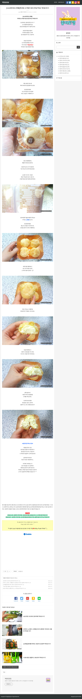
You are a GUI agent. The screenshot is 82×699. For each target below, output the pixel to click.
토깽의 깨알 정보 (64, 71)
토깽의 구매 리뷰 (23, 12)
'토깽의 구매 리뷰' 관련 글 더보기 (10, 667)
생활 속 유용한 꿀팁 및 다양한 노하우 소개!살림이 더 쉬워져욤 (19, 681)
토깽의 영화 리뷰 (63, 62)
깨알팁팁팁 (5, 2)
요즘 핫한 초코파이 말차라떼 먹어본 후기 (10, 580)
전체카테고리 (61, 2)
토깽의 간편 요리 (64, 69)
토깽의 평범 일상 (63, 58)
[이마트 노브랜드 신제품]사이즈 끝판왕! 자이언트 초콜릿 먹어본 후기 (16, 582)
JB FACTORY (78, 696)
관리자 (55, 2)
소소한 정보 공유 (63, 56)
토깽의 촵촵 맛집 (64, 67)
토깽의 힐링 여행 (64, 64)
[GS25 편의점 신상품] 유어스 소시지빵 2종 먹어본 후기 (13, 588)
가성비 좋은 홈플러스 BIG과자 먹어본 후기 (11, 586)
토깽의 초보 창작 (63, 73)
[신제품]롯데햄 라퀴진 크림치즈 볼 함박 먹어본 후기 (13, 584)
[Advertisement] (27, 488)
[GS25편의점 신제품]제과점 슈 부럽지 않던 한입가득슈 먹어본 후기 (27, 8)
